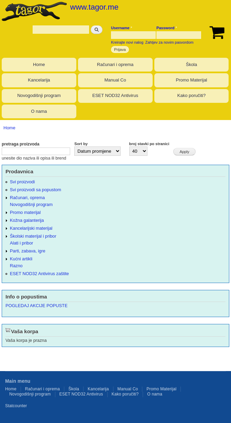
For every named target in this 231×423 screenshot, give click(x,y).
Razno (16, 265)
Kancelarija (39, 80)
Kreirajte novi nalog (127, 42)
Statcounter (16, 405)
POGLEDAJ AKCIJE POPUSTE (36, 305)
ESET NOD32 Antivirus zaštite (39, 273)
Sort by (81, 144)
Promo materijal (25, 212)
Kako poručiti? (191, 95)
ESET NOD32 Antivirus (115, 95)
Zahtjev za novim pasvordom (169, 42)
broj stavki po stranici (149, 144)
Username (121, 28)
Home (39, 64)
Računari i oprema (115, 64)
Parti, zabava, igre (27, 250)
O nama (39, 111)
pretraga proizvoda (21, 144)
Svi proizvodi (22, 181)
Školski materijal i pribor (33, 236)
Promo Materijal (191, 80)
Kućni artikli (21, 258)
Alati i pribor (21, 243)
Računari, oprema (27, 197)
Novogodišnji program (38, 95)
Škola (191, 64)
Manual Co (115, 80)
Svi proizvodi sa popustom (35, 189)
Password (166, 28)
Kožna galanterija (27, 220)
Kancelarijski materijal (31, 228)
